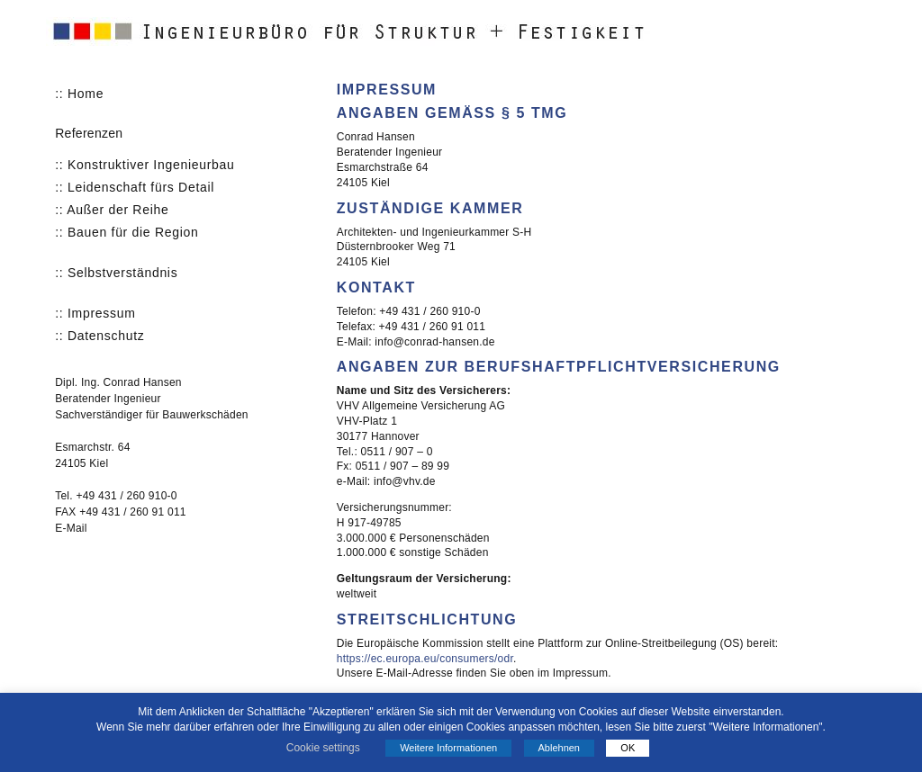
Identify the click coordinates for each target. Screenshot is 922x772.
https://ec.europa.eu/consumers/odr (425, 658)
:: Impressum (95, 313)
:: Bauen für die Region (126, 232)
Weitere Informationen (448, 747)
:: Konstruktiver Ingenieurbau (144, 164)
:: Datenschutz (99, 335)
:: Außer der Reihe (111, 209)
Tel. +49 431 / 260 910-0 (116, 495)
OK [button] (627, 747)
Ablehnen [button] (559, 747)
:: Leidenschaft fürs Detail (134, 187)
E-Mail (70, 528)
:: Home (79, 93)
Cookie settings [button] (323, 747)
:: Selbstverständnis (116, 272)
